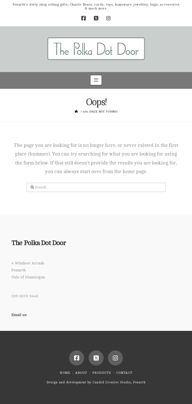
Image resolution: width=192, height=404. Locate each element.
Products (101, 373)
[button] (96, 80)
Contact (124, 373)
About (81, 373)
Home (65, 373)
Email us (19, 315)
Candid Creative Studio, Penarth (119, 382)
